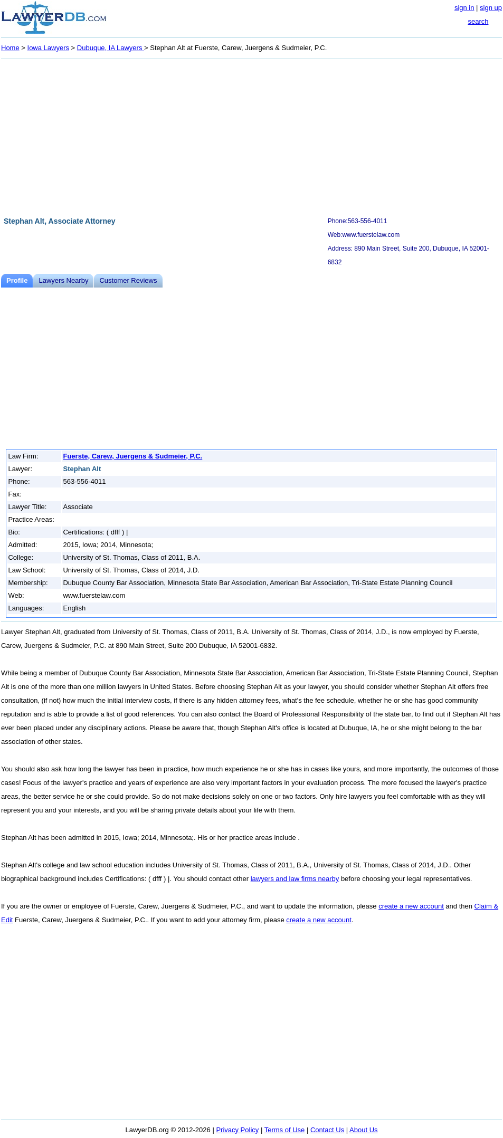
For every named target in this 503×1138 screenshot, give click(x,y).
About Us (363, 1130)
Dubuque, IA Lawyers (110, 48)
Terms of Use (284, 1130)
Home (10, 48)
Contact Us (327, 1130)
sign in (464, 8)
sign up (491, 8)
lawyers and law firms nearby (295, 879)
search (478, 21)
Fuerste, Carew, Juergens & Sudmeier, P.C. (132, 456)
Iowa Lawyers (48, 48)
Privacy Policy (237, 1130)
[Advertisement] (251, 136)
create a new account (411, 906)
